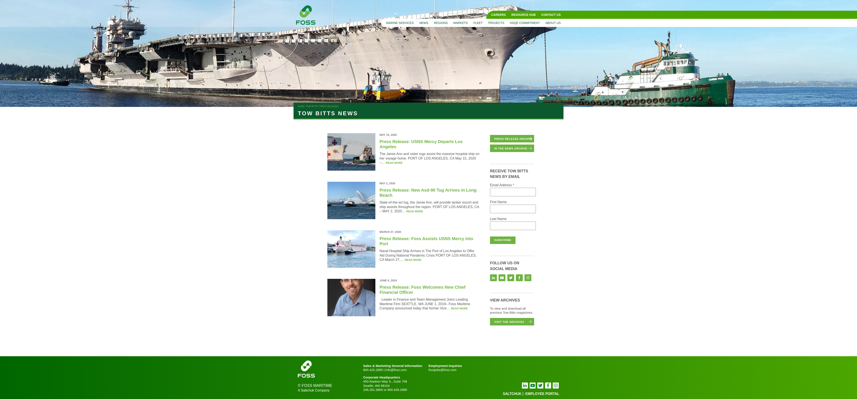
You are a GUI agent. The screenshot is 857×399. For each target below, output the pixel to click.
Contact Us (551, 14)
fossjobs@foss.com (442, 370)
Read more (394, 162)
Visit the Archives (509, 322)
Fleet (478, 23)
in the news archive (510, 148)
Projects (496, 23)
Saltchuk (512, 394)
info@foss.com (396, 370)
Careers (498, 14)
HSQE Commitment (525, 23)
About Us (553, 23)
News (423, 23)
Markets (460, 23)
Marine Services (400, 23)
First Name (498, 202)
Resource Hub (523, 14)
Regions (441, 23)
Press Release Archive (513, 138)
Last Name (498, 219)
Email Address (502, 185)
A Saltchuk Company (314, 390)
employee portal (542, 394)
